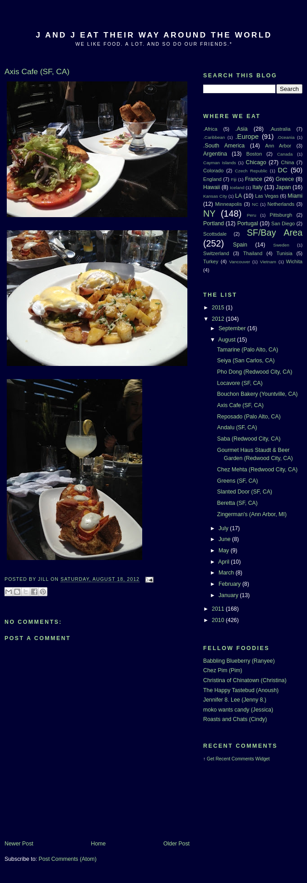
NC (255, 204)
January (229, 595)
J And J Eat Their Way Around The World (154, 34)
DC (282, 170)
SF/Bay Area (274, 232)
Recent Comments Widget (242, 758)
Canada (285, 154)
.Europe (247, 136)
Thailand (253, 253)
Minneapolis (228, 204)
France (253, 179)
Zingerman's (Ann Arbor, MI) (252, 514)
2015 (219, 307)
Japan (283, 187)
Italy (257, 187)
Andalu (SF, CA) (237, 427)
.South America (224, 145)
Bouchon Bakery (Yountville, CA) (257, 394)
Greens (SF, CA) (237, 481)
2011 (219, 609)
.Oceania (286, 137)
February (230, 584)
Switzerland (216, 253)
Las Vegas (267, 196)
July (224, 528)
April (224, 562)
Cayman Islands (219, 162)
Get (211, 758)
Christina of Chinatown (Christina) (245, 680)
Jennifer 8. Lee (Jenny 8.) (234, 700)
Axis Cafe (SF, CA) (240, 405)
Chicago (256, 162)
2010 (219, 620)
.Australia (280, 129)
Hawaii (211, 187)
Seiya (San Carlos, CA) (246, 360)
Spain (240, 245)
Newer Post (19, 843)
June (225, 539)
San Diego (283, 223)
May (225, 550)
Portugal (247, 223)
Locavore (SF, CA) (240, 383)
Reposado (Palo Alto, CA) (249, 416)
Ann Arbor (278, 145)
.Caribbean (214, 137)
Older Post (176, 843)
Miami (295, 196)
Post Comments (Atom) (67, 859)
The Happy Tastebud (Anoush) (241, 690)
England (212, 179)
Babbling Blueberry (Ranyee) (239, 661)
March (227, 573)
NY (209, 213)
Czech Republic (251, 170)
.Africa (210, 129)
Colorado (213, 170)
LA (238, 196)
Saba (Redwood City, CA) (248, 439)
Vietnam (268, 261)
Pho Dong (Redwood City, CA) (254, 372)
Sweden (281, 244)
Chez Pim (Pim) (222, 670)
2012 (219, 319)
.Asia (241, 129)
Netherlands (280, 204)
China (287, 162)
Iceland (237, 187)
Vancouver (239, 261)
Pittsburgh (281, 215)
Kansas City (215, 196)
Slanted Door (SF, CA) (244, 492)
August (227, 340)
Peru (251, 215)
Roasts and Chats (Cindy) (235, 719)
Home (98, 843)
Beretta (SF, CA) (237, 503)
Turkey (211, 261)
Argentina (215, 154)
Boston (254, 154)
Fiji (234, 179)
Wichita (294, 261)
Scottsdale (215, 234)
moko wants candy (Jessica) (238, 710)
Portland (213, 223)
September (233, 328)
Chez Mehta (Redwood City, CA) (257, 469)
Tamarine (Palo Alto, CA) (247, 350)
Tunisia (284, 253)
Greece (285, 179)
